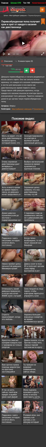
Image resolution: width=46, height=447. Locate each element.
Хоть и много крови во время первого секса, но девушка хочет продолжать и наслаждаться (11, 191)
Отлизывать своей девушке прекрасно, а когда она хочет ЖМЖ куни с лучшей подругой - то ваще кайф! (11, 293)
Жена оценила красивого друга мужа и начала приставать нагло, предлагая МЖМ (31, 394)
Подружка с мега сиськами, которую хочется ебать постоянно (11, 241)
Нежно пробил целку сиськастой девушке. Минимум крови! (11, 266)
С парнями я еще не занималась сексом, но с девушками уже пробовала (33, 216)
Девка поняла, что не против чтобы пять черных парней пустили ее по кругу (34, 343)
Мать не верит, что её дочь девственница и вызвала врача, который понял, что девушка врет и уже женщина (12, 140)
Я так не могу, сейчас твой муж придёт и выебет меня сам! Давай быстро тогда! (9, 394)
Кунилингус (38, 109)
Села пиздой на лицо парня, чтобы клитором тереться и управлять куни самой (33, 293)
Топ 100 (26, 3)
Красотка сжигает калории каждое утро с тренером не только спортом (12, 343)
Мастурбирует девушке (22, 109)
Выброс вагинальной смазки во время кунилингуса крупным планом (34, 165)
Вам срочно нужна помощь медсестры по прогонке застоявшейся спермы (11, 369)
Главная (4, 3)
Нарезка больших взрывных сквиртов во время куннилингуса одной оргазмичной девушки (33, 318)
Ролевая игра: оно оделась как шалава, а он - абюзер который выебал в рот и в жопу (31, 419)
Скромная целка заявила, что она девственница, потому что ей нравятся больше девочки (32, 191)
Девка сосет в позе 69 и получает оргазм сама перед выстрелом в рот (34, 267)
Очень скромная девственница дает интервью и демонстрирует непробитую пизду (11, 166)
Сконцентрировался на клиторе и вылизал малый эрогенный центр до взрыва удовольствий (33, 140)
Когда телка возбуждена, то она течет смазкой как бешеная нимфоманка (33, 242)
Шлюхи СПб (16, 3)
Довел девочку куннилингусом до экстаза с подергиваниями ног (11, 216)
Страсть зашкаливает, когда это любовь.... (11, 316)
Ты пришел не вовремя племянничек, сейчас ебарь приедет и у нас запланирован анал (32, 369)
